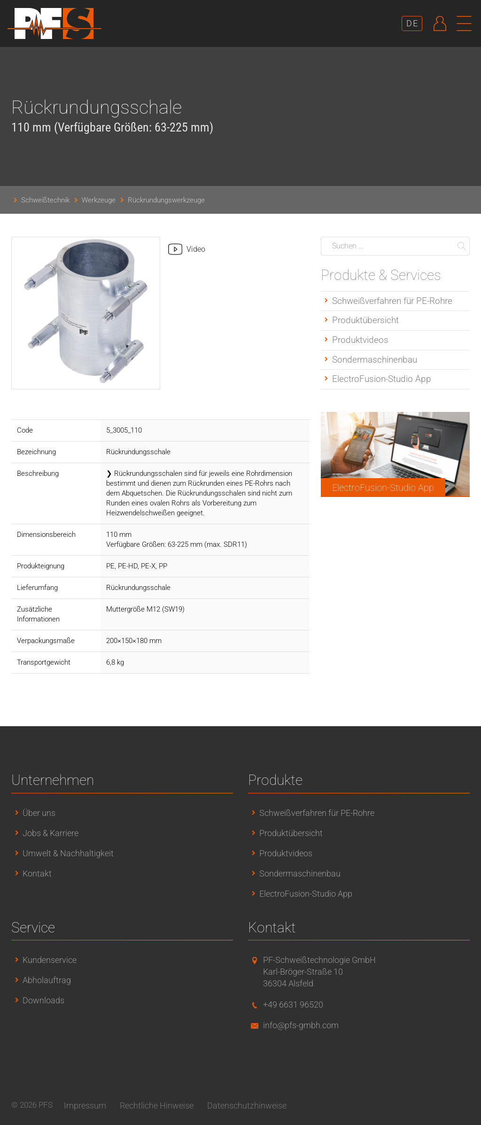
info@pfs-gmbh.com (301, 1025)
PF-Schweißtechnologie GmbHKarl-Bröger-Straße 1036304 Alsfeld (319, 971)
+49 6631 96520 (293, 1004)
